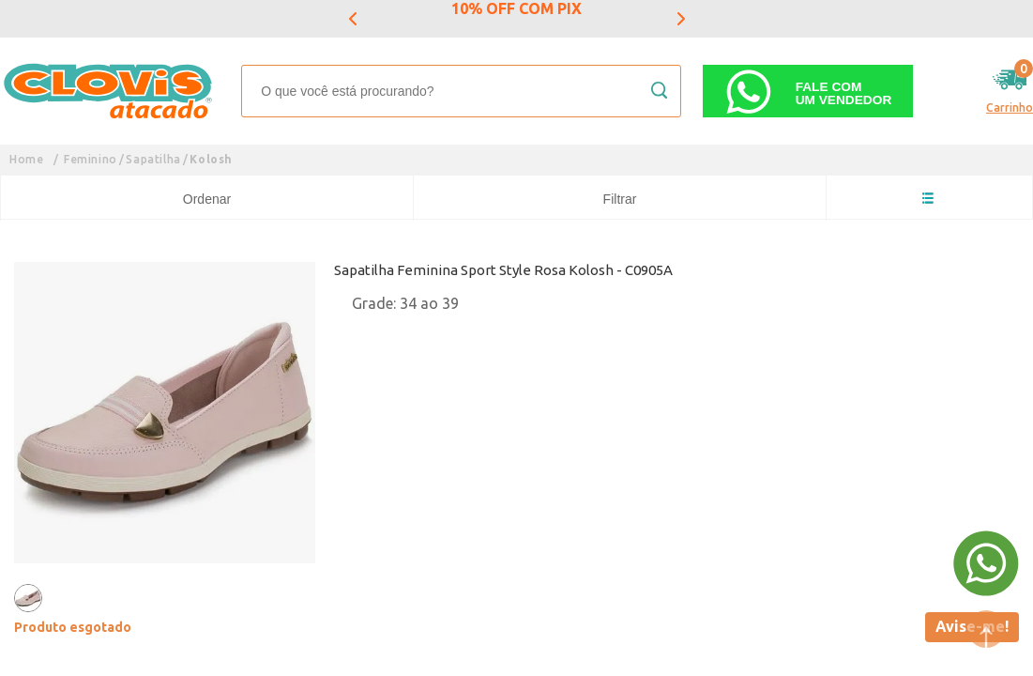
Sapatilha (153, 159)
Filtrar (620, 199)
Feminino (90, 159)
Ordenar (207, 199)
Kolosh (211, 159)
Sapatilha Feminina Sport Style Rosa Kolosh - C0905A (503, 270)
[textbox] (461, 91)
